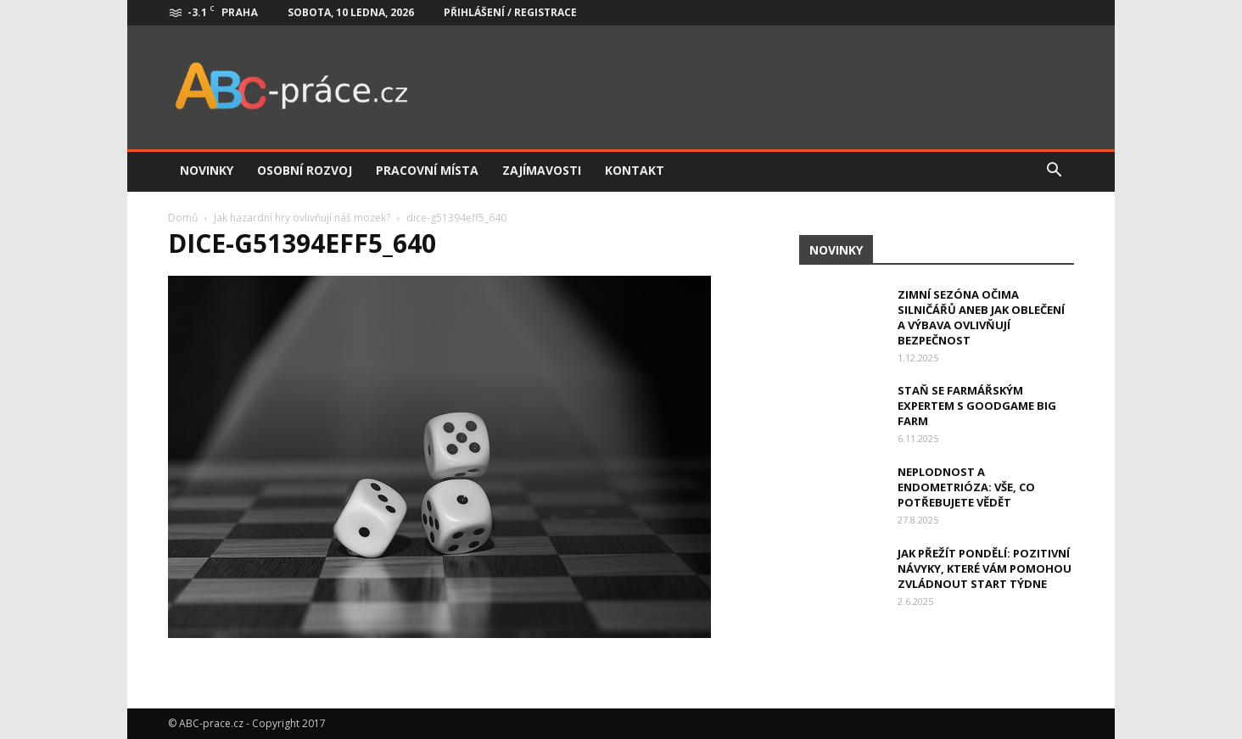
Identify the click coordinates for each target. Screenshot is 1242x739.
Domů (183, 217)
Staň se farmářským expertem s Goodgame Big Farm (977, 405)
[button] (1053, 170)
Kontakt (634, 170)
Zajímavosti (541, 170)
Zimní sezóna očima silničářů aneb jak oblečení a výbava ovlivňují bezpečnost (981, 317)
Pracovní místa (427, 170)
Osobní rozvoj (304, 170)
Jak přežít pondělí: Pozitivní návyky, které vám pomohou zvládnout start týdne (984, 568)
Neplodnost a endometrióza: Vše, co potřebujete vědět (966, 487)
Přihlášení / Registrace (510, 12)
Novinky (206, 170)
